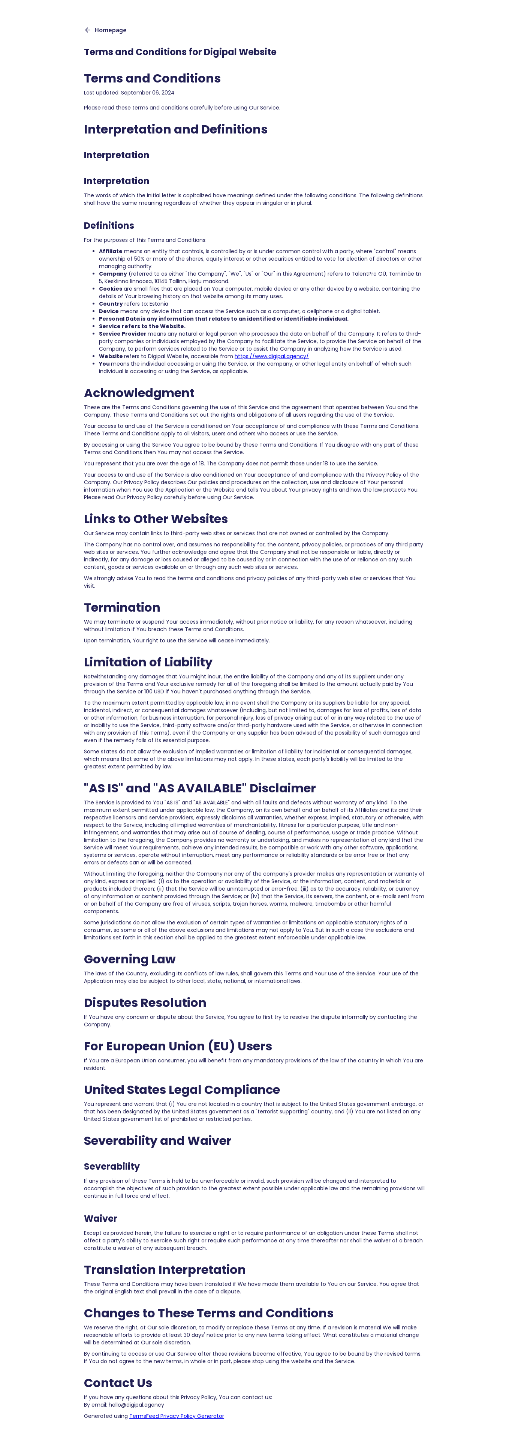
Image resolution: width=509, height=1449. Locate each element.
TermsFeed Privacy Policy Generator (176, 1416)
